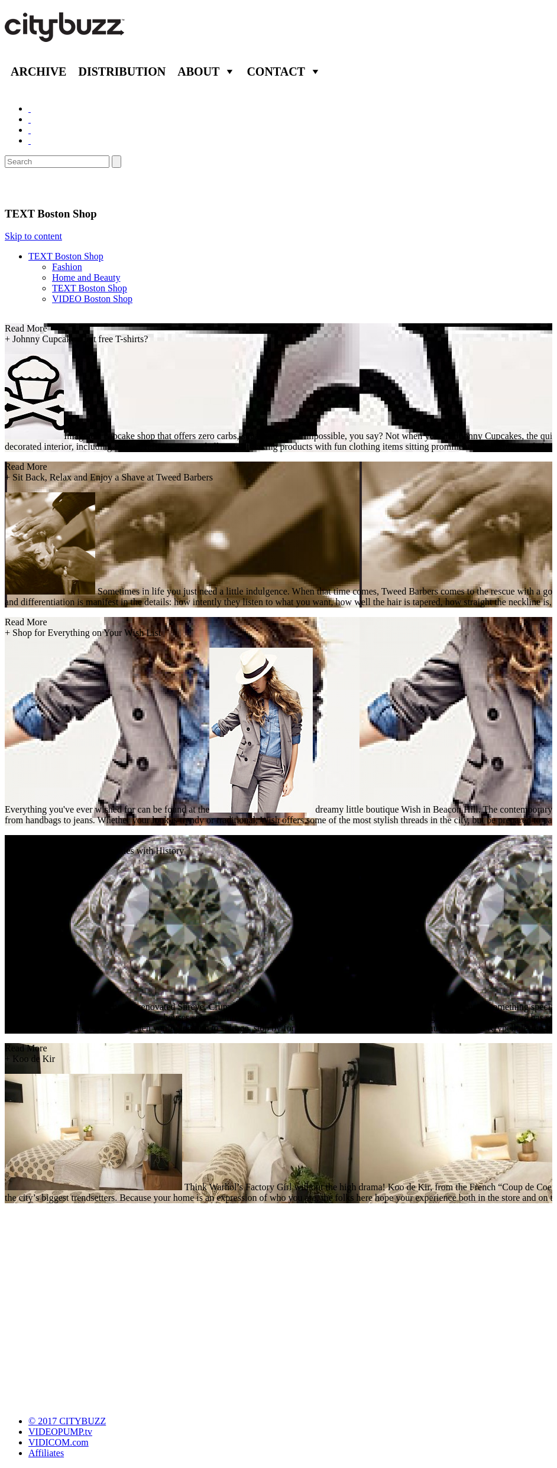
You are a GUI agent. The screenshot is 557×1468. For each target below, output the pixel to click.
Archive (38, 71)
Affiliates (46, 1453)
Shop (20, 187)
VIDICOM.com (58, 1442)
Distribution (122, 71)
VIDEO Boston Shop (92, 299)
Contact (276, 71)
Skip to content (33, 236)
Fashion (67, 267)
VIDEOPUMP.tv (60, 1432)
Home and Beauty (86, 277)
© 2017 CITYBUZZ (67, 1421)
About (198, 71)
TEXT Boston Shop (65, 256)
